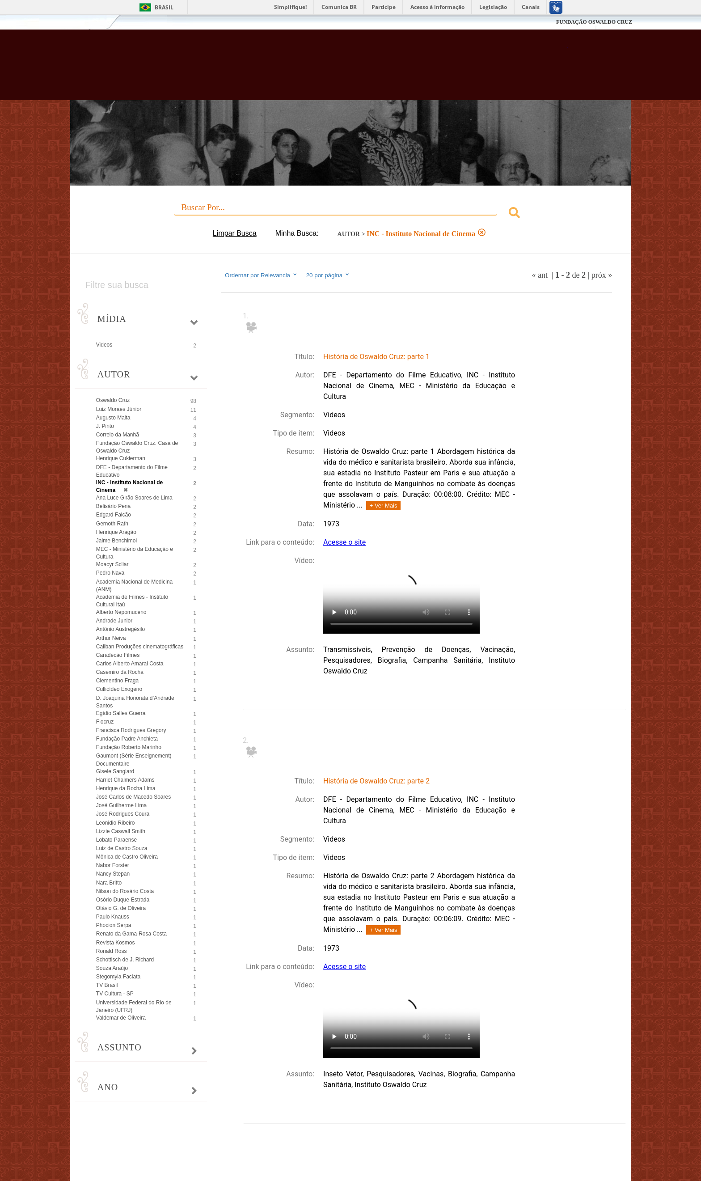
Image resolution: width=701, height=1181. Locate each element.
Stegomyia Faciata (118, 977)
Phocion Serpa (113, 925)
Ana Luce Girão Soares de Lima (134, 498)
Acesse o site (344, 542)
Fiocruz (91, 22)
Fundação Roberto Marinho (128, 747)
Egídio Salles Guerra (121, 713)
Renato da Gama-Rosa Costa (131, 934)
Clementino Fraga (117, 680)
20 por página (328, 275)
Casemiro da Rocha (120, 672)
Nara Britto (109, 883)
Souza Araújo (112, 968)
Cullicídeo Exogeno (119, 689)
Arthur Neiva (111, 638)
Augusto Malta (113, 418)
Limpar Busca (235, 233)
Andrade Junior (114, 621)
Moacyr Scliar (112, 564)
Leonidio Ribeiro (115, 823)
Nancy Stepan (113, 874)
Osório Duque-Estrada (122, 900)
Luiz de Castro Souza (122, 848)
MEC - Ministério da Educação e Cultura (134, 553)
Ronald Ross (111, 951)
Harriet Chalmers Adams (125, 780)
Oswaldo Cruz (113, 400)
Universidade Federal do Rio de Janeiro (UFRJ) (134, 1006)
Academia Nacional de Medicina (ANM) (134, 586)
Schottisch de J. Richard (125, 960)
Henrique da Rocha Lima (126, 788)
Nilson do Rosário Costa (125, 891)
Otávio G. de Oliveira (121, 908)
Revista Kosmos (115, 943)
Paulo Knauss (112, 917)
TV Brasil (107, 985)
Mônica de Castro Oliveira (127, 857)
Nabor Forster (112, 865)
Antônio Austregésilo (120, 629)
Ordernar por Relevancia (261, 275)
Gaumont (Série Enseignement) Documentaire (134, 759)
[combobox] (350, 214)
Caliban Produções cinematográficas (139, 646)
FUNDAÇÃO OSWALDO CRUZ (594, 22)
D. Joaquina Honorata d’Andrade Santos (135, 702)
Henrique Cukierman (120, 458)
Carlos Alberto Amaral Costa (130, 663)
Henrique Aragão (116, 532)
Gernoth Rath (112, 524)
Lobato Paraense (116, 840)
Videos (104, 345)
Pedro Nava (110, 573)
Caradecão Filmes (117, 655)
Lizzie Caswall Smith (120, 831)
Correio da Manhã (117, 435)
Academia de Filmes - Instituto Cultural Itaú (132, 601)
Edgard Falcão (113, 515)
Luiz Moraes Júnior (118, 409)
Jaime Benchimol (116, 541)
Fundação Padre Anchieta (127, 739)
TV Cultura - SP (115, 994)
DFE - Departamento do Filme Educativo (132, 471)
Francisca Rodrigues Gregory (131, 730)
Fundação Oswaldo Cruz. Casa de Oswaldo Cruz (137, 447)
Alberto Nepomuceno (121, 612)
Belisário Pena (113, 506)
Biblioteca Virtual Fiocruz (302, 69)
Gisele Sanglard (115, 771)
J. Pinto (105, 426)
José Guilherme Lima (121, 805)
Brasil (164, 7)
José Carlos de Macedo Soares (133, 797)
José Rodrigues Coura (122, 814)
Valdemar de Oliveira (121, 1018)
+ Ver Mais (383, 505)
